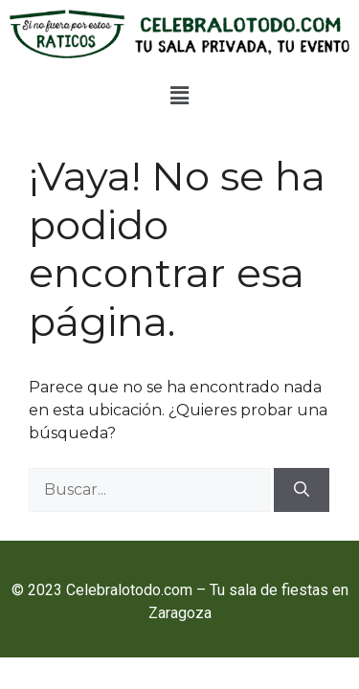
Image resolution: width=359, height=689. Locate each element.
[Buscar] (301, 490)
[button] (179, 96)
